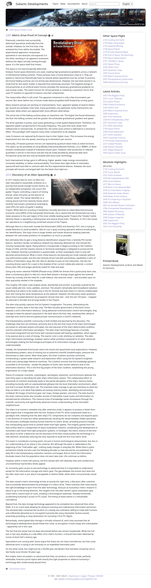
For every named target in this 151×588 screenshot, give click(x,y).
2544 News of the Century (115, 196)
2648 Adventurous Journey (115, 82)
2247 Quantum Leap (112, 70)
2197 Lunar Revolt (111, 172)
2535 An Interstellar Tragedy (116, 190)
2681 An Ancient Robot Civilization (119, 205)
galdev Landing (66, 579)
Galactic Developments (32, 4)
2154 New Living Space (113, 43)
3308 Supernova (110, 113)
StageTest (88, 579)
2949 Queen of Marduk (114, 214)
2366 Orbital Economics (114, 104)
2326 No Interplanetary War (116, 119)
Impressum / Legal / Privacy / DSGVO (86, 576)
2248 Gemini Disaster (113, 146)
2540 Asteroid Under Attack (116, 193)
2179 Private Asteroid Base (115, 52)
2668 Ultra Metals (111, 202)
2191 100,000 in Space (113, 61)
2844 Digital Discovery (113, 211)
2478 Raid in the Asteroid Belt (117, 187)
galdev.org (78, 579)
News (63, 3)
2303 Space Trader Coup (19, 29)
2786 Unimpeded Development (117, 208)
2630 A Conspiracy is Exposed (117, 199)
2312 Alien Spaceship (113, 125)
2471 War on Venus (112, 184)
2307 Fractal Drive (111, 73)
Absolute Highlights (114, 162)
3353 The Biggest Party (114, 95)
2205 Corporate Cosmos (114, 137)
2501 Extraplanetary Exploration (118, 79)
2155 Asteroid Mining (113, 46)
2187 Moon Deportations (114, 58)
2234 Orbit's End (110, 67)
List (95, 579)
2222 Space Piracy (111, 64)
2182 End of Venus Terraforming (118, 55)
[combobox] (127, 4)
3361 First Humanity (112, 116)
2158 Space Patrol (111, 49)
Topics (55, 3)
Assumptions (74, 3)
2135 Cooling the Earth (113, 40)
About (84, 3)
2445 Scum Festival (112, 181)
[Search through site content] (104, 4)
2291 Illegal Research (113, 149)
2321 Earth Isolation (112, 134)
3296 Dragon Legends (113, 217)
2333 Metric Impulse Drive (115, 76)
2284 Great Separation (113, 131)
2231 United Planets (112, 143)
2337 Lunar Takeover (112, 98)
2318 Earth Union (16, 568)
